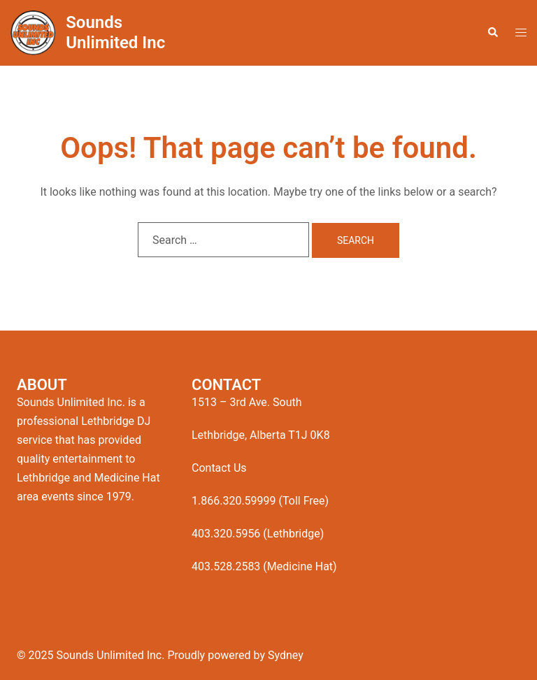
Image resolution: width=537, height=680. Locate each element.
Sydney (285, 655)
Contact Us (219, 468)
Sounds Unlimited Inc (115, 32)
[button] (492, 32)
